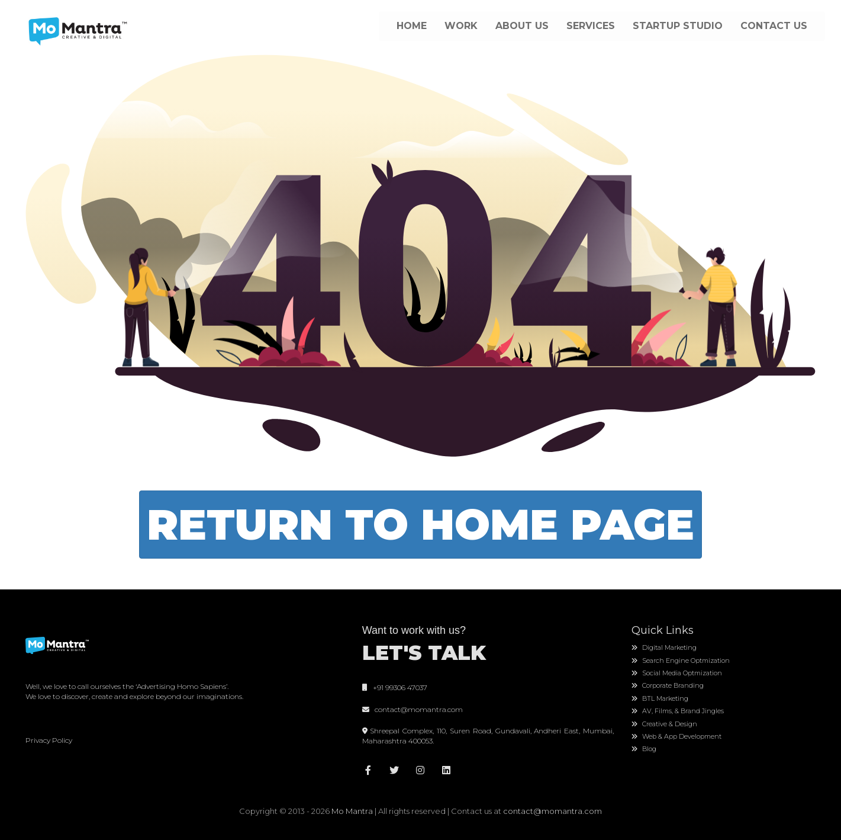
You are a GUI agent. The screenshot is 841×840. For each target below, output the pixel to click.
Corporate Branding (667, 685)
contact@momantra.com (417, 709)
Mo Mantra (352, 811)
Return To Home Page (420, 524)
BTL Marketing (659, 698)
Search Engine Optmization (680, 660)
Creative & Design (664, 724)
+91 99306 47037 (394, 687)
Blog (643, 749)
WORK (461, 25)
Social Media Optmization (676, 673)
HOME (412, 25)
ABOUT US (522, 25)
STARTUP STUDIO (678, 25)
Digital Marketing (664, 647)
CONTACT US (773, 25)
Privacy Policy (48, 740)
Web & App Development (676, 736)
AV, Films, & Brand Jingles (677, 711)
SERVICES (590, 25)
